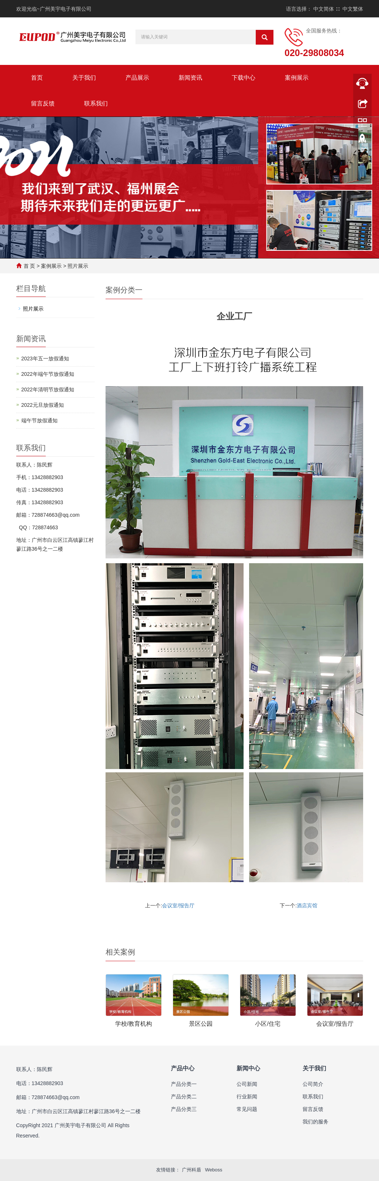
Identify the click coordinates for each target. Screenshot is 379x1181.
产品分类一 (184, 1084)
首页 (37, 78)
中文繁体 (352, 9)
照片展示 (78, 266)
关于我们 (84, 78)
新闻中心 (248, 1068)
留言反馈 (43, 103)
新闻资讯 (190, 78)
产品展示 (137, 78)
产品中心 (182, 1068)
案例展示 (297, 78)
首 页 (29, 266)
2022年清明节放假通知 (47, 389)
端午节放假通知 (39, 420)
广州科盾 (191, 1170)
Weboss (213, 1170)
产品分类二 (184, 1096)
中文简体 (323, 9)
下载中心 (243, 78)
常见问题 (247, 1109)
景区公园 (201, 1024)
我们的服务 (315, 1122)
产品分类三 (184, 1109)
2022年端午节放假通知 (47, 374)
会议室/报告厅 (178, 905)
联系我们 (96, 103)
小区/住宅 (267, 1024)
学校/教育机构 (133, 1024)
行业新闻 (247, 1096)
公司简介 (313, 1084)
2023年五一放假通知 (45, 358)
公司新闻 (247, 1084)
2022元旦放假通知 (42, 405)
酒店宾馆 (307, 905)
